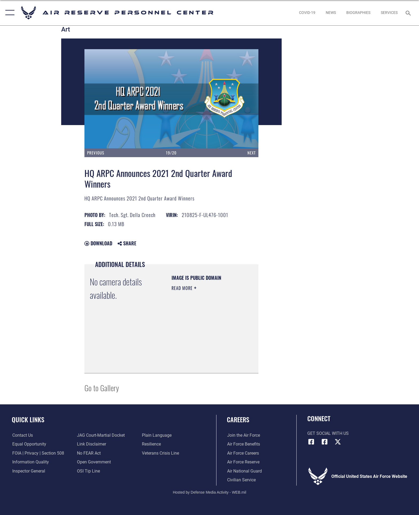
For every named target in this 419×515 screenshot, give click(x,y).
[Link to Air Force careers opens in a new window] (243, 453)
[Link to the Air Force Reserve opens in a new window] (243, 461)
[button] (8, 12)
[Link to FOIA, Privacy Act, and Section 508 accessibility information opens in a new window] (38, 453)
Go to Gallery (101, 387)
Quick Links (28, 419)
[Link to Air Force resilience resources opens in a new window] (151, 444)
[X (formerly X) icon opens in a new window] (338, 442)
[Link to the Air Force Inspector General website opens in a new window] (28, 471)
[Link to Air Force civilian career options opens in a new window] (241, 479)
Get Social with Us (328, 433)
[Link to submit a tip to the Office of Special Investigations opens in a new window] (88, 471)
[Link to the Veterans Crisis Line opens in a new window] (160, 453)
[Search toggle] (409, 13)
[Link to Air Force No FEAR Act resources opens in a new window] (89, 453)
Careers (238, 419)
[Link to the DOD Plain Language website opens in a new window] (157, 435)
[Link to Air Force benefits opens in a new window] (243, 444)
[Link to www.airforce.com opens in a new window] (243, 435)
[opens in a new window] (307, 12)
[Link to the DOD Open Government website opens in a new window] (94, 461)
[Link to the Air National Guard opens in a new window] (244, 471)
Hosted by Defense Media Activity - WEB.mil (209, 492)
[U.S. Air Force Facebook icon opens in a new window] (324, 442)
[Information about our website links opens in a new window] (91, 444)
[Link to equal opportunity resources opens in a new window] (29, 444)
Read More (183, 288)
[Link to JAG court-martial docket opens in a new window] (101, 435)
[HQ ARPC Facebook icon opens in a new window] (311, 442)
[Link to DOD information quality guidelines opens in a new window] (30, 461)
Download (98, 243)
